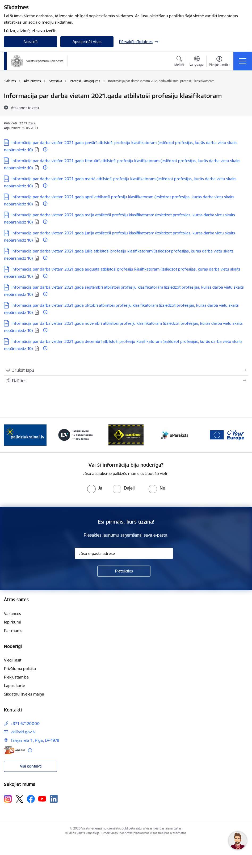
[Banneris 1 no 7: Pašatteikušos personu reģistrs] (25, 434)
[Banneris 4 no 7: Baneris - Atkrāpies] (176, 434)
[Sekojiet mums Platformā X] (19, 799)
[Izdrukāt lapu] (126, 370)
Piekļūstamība (16, 677)
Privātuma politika (20, 668)
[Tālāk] (239, 435)
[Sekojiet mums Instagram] (8, 799)
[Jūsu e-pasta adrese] (124, 553)
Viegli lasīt (12, 660)
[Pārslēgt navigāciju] (242, 61)
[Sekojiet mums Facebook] (31, 799)
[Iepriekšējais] (12, 435)
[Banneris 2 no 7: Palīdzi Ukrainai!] (75, 434)
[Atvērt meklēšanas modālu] (179, 62)
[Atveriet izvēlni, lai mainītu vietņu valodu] (196, 62)
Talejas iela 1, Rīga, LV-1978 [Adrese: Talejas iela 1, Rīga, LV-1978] (35, 740)
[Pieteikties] (123, 571)
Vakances (12, 613)
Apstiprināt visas (87, 41)
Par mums (13, 630)
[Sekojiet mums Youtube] (42, 798)
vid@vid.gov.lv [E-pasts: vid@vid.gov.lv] (23, 731)
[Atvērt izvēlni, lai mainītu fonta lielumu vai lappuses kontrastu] (219, 62)
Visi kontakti (30, 766)
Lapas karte (14, 685)
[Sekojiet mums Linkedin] (54, 799)
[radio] (94, 488)
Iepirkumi (12, 622)
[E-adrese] (14, 750)
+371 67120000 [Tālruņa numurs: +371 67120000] (25, 723)
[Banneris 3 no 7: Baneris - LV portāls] (126, 434)
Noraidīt (31, 41)
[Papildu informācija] (45, 149)
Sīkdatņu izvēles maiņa (24, 694)
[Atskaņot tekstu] (25, 107)
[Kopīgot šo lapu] (126, 381)
